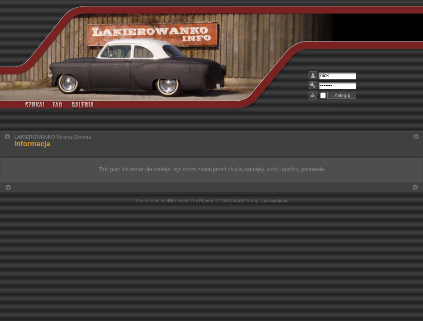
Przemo (206, 200)
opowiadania (274, 200)
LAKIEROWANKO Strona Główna (52, 137)
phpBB (167, 200)
